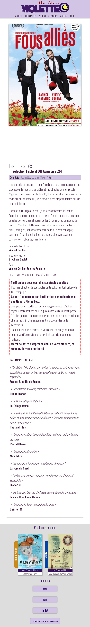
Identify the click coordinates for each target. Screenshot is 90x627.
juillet (45, 610)
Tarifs (72, 15)
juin (45, 600)
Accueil (18, 15)
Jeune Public (30, 15)
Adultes (42, 15)
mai (45, 589)
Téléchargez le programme (45, 621)
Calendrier (53, 15)
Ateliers (63, 15)
